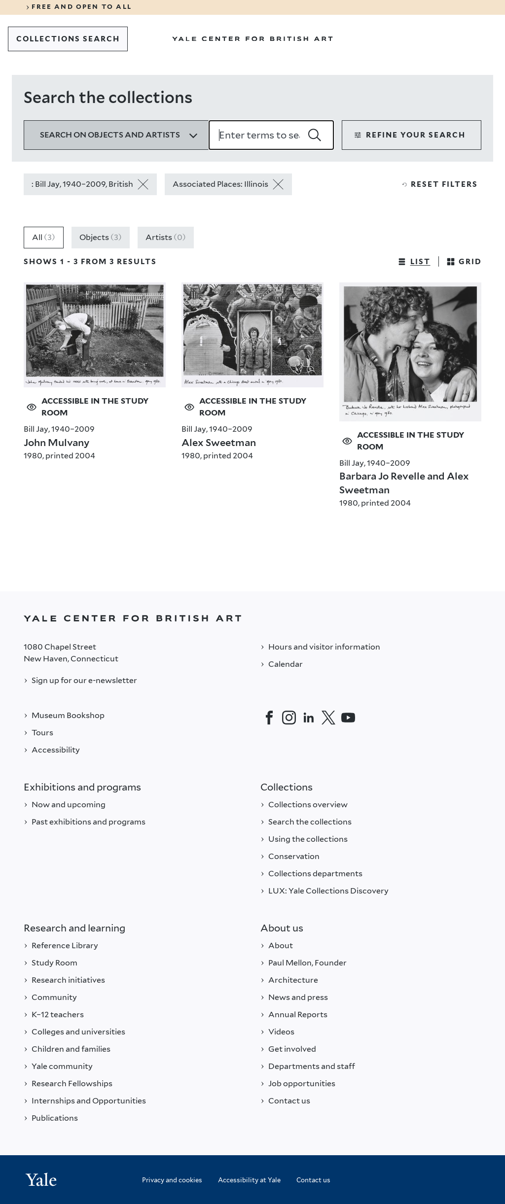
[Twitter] (328, 717)
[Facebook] (269, 717)
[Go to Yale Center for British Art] (252, 38)
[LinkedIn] (309, 717)
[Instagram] (289, 717)
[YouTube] (348, 717)
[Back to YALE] (252, 618)
